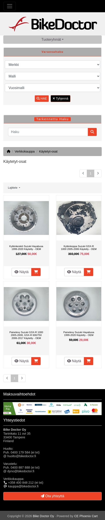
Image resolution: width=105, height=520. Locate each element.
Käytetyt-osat (48, 151)
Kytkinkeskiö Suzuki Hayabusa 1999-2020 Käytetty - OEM (26, 248)
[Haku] (48, 132)
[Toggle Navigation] (10, 6)
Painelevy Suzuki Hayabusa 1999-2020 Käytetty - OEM (78, 334)
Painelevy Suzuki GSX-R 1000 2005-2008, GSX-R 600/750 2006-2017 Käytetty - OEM (26, 335)
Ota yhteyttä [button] (52, 496)
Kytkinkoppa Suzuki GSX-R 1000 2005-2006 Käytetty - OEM (78, 248)
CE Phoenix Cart (86, 516)
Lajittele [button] (13, 187)
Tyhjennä (60, 98)
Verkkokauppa (25, 151)
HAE (42, 98)
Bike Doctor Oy (43, 516)
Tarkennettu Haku (52, 119)
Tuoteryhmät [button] (51, 39)
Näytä (21, 272)
